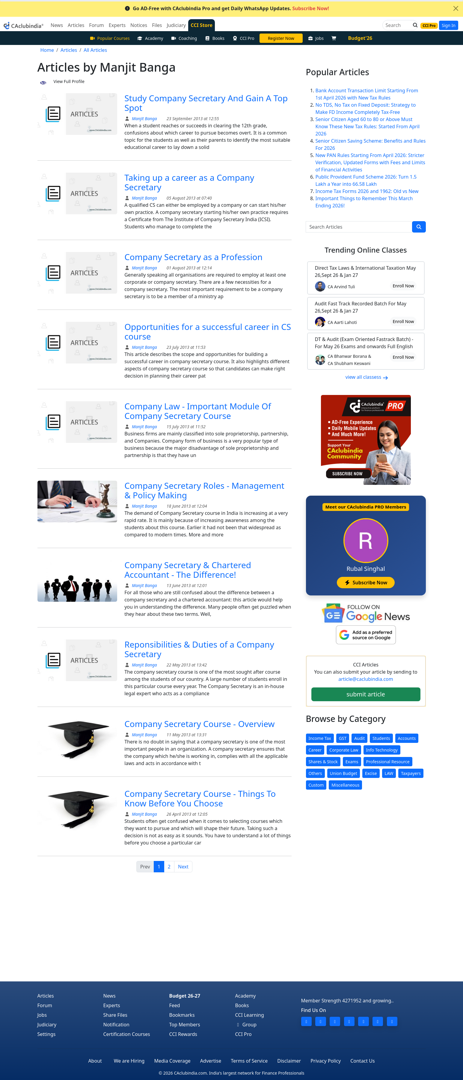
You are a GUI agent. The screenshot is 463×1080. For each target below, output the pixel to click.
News (109, 995)
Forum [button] (96, 25)
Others (315, 773)
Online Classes (366, 250)
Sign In (449, 25)
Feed (174, 1005)
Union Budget (343, 773)
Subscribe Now (365, 582)
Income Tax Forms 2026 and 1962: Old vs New (367, 191)
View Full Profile (69, 81)
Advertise (210, 1061)
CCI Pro (243, 38)
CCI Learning (249, 1015)
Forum (44, 1005)
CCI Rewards (183, 1034)
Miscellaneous (345, 785)
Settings (46, 1034)
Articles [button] (76, 25)
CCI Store (201, 25)
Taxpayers (411, 773)
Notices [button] (138, 25)
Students (381, 738)
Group (246, 1024)
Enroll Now (403, 286)
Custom (316, 785)
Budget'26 (360, 38)
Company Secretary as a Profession (193, 257)
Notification (116, 1024)
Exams (352, 761)
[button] (414, 25)
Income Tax (320, 738)
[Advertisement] (231, 936)
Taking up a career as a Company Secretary (189, 182)
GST (343, 738)
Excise (371, 773)
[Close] (456, 8)
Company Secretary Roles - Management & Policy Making (204, 490)
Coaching (184, 38)
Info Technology (382, 750)
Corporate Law (343, 750)
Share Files (115, 1015)
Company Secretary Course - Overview (199, 723)
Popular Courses (110, 38)
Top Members (184, 1024)
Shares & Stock (323, 761)
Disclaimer (289, 1061)
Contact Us (362, 1061)
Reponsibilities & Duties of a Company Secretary (199, 649)
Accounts (407, 738)
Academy (150, 38)
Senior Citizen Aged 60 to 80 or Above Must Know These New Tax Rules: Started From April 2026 (368, 126)
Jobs (316, 38)
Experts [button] (117, 25)
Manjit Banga (144, 118)
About (95, 1061)
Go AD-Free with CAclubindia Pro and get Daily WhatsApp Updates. (226, 8)
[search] (419, 227)
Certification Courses (126, 1034)
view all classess (367, 377)
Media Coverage (172, 1061)
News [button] (57, 25)
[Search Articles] (359, 227)
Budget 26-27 (184, 995)
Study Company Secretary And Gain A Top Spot (206, 102)
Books (214, 38)
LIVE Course (281, 38)
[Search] (398, 25)
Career (315, 750)
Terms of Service (249, 1061)
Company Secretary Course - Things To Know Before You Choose (200, 798)
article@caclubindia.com (365, 679)
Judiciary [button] (176, 25)
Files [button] (157, 25)
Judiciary (47, 1024)
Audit (359, 738)
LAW (389, 773)
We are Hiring (129, 1061)
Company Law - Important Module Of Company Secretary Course (197, 410)
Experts (111, 1005)
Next (183, 866)
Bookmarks (182, 1015)
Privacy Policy (325, 1061)
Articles (45, 995)
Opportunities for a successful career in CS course (207, 331)
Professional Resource (388, 761)
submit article (365, 694)
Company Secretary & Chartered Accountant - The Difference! (187, 569)
